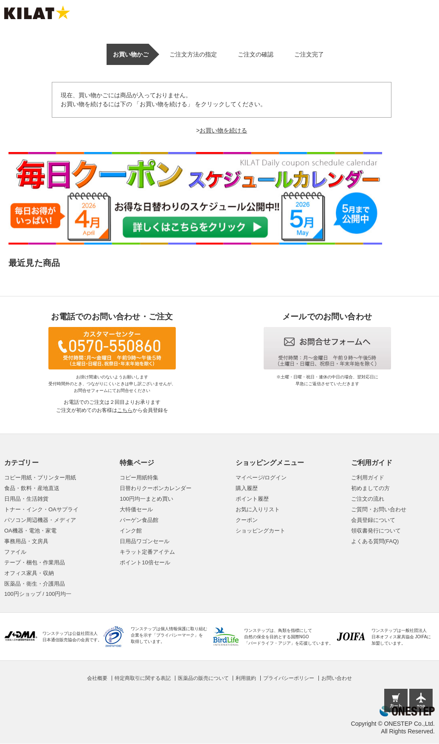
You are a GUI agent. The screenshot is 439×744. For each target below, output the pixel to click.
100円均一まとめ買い (146, 499)
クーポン (247, 520)
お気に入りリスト (258, 509)
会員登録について (373, 520)
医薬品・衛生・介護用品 (34, 584)
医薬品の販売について (203, 678)
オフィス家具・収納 (29, 573)
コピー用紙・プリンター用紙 (40, 477)
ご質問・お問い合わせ (378, 509)
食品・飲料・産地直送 (31, 488)
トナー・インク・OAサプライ (41, 509)
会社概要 (97, 678)
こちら (124, 410)
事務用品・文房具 (26, 541)
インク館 (131, 530)
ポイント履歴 (252, 499)
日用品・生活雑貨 (26, 499)
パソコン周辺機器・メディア (40, 520)
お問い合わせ (336, 678)
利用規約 (246, 678)
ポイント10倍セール (145, 562)
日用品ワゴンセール (144, 541)
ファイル (15, 552)
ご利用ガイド (367, 477)
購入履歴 (247, 488)
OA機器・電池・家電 (30, 530)
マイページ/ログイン (261, 477)
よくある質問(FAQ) (375, 541)
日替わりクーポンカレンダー (155, 488)
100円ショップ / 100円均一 (37, 594)
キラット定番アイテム (147, 552)
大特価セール (136, 509)
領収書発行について (376, 530)
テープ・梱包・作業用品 (34, 562)
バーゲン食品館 (139, 520)
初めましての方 (370, 488)
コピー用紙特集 (139, 477)
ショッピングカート (260, 530)
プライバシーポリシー (288, 678)
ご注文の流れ (367, 499)
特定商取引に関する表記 (143, 678)
